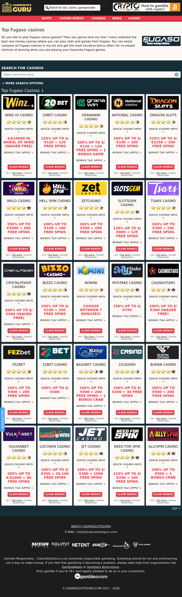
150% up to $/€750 (127, 308)
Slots (47, 18)
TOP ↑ (176, 508)
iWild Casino (19, 201)
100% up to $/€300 (55, 390)
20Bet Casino (54, 115)
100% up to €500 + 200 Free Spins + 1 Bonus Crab (91, 394)
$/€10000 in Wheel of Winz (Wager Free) (18, 142)
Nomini (91, 283)
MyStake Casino (127, 283)
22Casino (127, 365)
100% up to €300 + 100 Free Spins (163, 228)
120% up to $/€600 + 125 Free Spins (127, 232)
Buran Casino (163, 365)
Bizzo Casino (55, 283)
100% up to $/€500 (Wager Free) (19, 314)
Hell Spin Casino (54, 201)
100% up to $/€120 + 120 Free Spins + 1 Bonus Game (91, 148)
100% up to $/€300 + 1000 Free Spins (91, 474)
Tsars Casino (163, 201)
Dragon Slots (163, 115)
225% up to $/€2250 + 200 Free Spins (163, 142)
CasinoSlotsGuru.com (84, 588)
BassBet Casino (91, 365)
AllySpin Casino (163, 447)
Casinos (99, 18)
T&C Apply (17, 173)
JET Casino (90, 447)
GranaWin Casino (91, 117)
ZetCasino (91, 201)
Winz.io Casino (19, 115)
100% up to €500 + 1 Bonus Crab (163, 474)
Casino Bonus (72, 18)
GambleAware (72, 567)
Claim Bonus (19, 166)
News (117, 18)
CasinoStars (163, 283)
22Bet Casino (54, 365)
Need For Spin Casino (127, 449)
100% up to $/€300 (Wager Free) (163, 310)
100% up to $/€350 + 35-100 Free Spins (55, 474)
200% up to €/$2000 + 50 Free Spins (18, 478)
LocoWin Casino (55, 447)
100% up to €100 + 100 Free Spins (54, 228)
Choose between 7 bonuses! (91, 310)
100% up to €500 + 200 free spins (163, 392)
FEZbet (18, 365)
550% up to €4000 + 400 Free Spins (19, 228)
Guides (134, 18)
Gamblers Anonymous (103, 567)
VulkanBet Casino (19, 449)
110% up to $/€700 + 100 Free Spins (127, 478)
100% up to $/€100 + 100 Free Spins (127, 142)
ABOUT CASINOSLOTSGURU (91, 526)
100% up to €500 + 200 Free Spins (91, 228)
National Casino (127, 115)
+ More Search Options (22, 83)
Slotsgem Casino (127, 203)
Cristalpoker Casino (18, 285)
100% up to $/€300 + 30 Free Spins (127, 392)
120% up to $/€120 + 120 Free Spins (55, 142)
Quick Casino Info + (19, 130)
